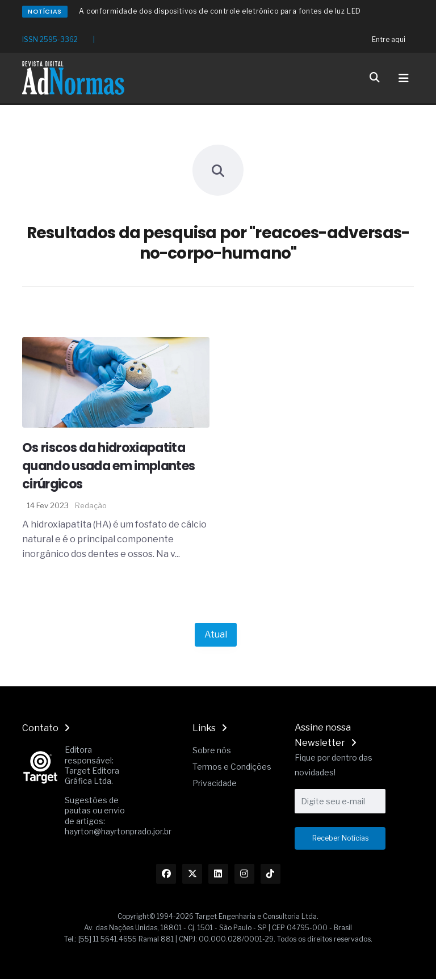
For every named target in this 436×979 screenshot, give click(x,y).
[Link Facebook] (166, 874)
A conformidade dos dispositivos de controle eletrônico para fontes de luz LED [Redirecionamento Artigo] (220, 11)
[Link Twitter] (192, 874)
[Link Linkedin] (218, 874)
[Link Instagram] (244, 874)
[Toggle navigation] (403, 78)
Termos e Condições (231, 766)
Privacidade (214, 783)
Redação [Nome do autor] (91, 505)
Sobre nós (211, 750)
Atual (215, 634)
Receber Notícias (340, 838)
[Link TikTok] (270, 874)
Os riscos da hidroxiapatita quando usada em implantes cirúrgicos (108, 466)
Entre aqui (388, 39)
